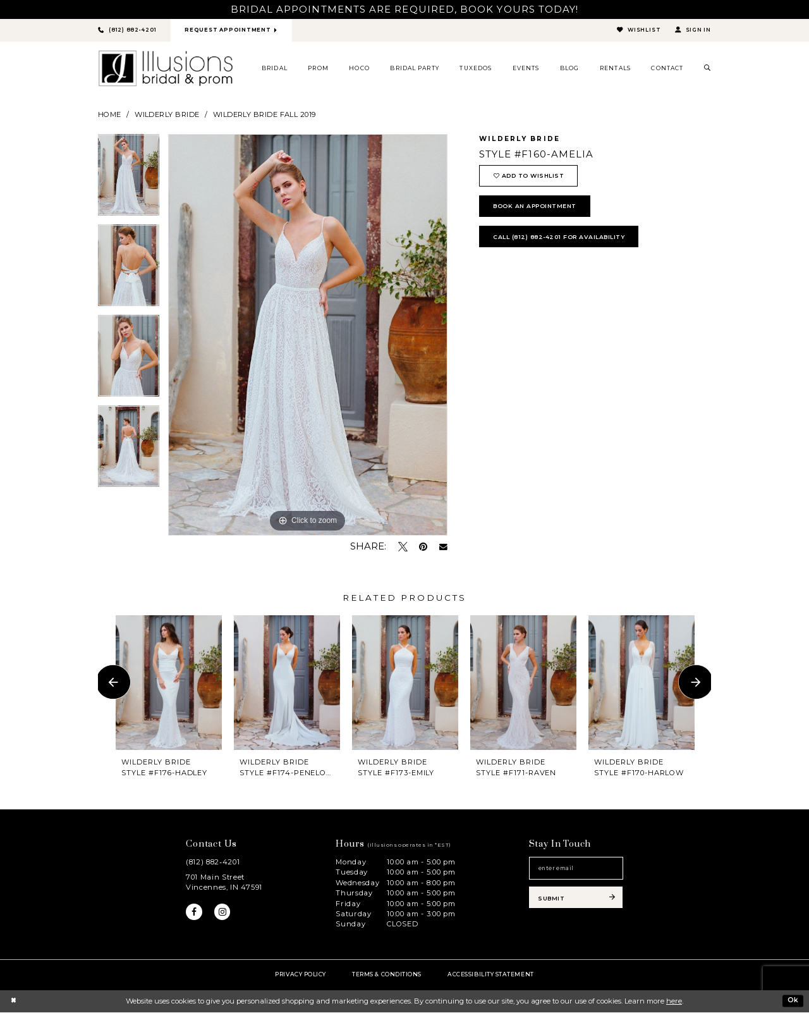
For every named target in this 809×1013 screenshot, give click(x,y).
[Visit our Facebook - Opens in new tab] (195, 913)
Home (109, 115)
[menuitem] (275, 69)
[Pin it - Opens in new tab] (423, 547)
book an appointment (539, 209)
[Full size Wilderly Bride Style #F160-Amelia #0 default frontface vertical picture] (308, 335)
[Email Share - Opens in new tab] (443, 548)
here (674, 1001)
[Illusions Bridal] (165, 69)
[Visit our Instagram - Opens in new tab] (224, 913)
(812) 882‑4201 (213, 862)
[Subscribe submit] (576, 900)
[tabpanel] (128, 180)
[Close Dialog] (13, 1001)
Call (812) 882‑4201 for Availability (565, 241)
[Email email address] (576, 869)
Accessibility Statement (490, 974)
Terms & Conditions (387, 974)
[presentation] (169, 682)
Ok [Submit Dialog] (792, 1001)
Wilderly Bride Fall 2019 (264, 115)
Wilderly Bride (167, 115)
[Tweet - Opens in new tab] (403, 547)
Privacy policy (300, 974)
